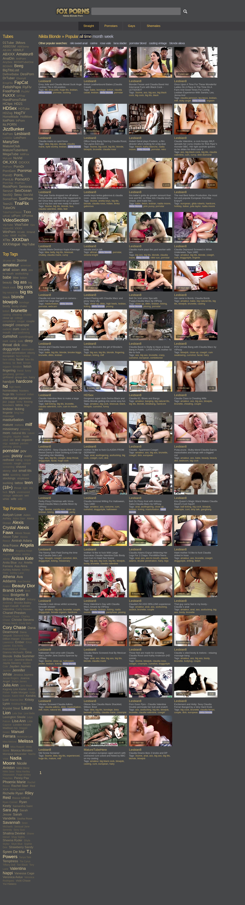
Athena (9, 577)
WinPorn (9, 232)
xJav (5, 235)
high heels (15, 386)
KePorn (8, 134)
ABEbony (23, 46)
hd (5, 386)
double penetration (14, 352)
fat (13, 362)
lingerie (8, 412)
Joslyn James (19, 681)
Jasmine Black (23, 659)
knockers (8, 405)
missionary (11, 429)
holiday (177, 206)
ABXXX (9, 54)
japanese (25, 398)
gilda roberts (198, 203)
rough (17, 463)
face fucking (23, 356)
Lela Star (17, 713)
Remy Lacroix (17, 789)
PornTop (8, 182)
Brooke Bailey (22, 602)
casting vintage (158, 43)
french (138, 146)
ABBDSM (9, 46)
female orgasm (58, 612)
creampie (22, 325)
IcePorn (8, 120)
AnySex (7, 62)
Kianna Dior (16, 699)
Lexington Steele (14, 717)
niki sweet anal (78, 43)
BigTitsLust (11, 70)
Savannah (11, 822)
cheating (17, 314)
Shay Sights (18, 837)
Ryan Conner (10, 802)
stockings (9, 478)
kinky (19, 401)
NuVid (17, 158)
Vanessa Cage (24, 873)
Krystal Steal (11, 708)
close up (8, 317)
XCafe (21, 232)
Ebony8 (21, 78)
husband (21, 394)
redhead (8, 460)
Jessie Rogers (11, 678)
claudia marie (54, 255)
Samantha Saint (22, 806)
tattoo (19, 483)
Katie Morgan (19, 692)
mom (6, 433)
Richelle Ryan (13, 793)
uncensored (23, 492)
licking (19, 409)
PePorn (7, 166)
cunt (5, 341)
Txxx (27, 212)
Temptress (10, 861)
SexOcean (23, 191)
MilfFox (24, 154)
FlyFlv (27, 87)
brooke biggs (74, 352)
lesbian (8, 409)
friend (20, 370)
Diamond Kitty (21, 635)
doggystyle (11, 349)
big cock (24, 287)
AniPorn (21, 58)
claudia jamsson (189, 98)
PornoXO (22, 179)
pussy (17, 455)
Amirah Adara (22, 540)
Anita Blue (10, 562)
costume (109, 506)
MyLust (7, 158)
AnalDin (8, 58)
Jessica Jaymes (23, 674)
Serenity (7, 829)
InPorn (20, 120)
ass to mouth (152, 558)
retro (163, 149)
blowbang (150, 403)
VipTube (8, 224)
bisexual (68, 252)
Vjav (32, 224)
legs (26, 405)
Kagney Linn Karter (15, 689)
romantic (7, 463)
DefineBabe (11, 74)
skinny (7, 470)
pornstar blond (137, 43)
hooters (24, 390)
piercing (7, 446)
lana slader (119, 43)
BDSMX (8, 66)
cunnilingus (26, 336)
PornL (18, 175)
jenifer (42, 663)
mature (8, 425)
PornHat (24, 171)
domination (28, 349)
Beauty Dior (23, 585)
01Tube (8, 43)
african (93, 252)
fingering (9, 370)
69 (46, 89)
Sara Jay (10, 810)
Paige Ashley (23, 774)
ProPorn (20, 182)
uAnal (6, 215)
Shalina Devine (14, 833)
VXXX (18, 228)
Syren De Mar (14, 852)
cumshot (10, 336)
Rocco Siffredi (21, 797)
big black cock (192, 152)
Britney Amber (14, 599)
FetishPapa (12, 87)
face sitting (9, 359)
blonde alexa (176, 43)
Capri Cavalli (11, 605)
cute (20, 341)
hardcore (24, 381)
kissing (28, 401)
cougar (21, 321)
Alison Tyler (11, 536)
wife (13, 499)
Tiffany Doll (9, 864)
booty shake (19, 306)
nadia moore (163, 203)
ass (24, 270)
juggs (11, 401)
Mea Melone (10, 741)
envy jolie (53, 89)
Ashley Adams (11, 569)
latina (19, 405)
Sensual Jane (22, 826)
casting (7, 314)
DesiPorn (27, 74)
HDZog (7, 113)
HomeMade (11, 116)
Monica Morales (21, 750)
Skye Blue (17, 843)
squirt (25, 474)
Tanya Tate (25, 857)
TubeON (9, 208)
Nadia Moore (12, 761)
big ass (20, 282)
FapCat (21, 82)
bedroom (183, 460)
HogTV (19, 113)
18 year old (9, 260)
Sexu (18, 195)
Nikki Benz (23, 767)
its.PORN (10, 124)
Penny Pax (21, 778)
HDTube (24, 108)
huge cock (63, 460)
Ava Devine (23, 581)
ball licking (50, 403)
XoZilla (22, 235)
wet (26, 495)
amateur (11, 264)
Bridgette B (19, 595)
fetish (27, 366)
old (11, 439)
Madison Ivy (10, 727)
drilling (190, 560)
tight (25, 488)
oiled (5, 440)
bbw (16, 277)
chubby (27, 314)
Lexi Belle (29, 713)
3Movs (20, 43)
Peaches (7, 778)
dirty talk (195, 509)
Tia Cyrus (25, 861)
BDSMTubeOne (24, 62)
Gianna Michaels (13, 652)
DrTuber (9, 78)
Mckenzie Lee (24, 736)
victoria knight (91, 255)
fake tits (29, 359)
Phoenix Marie (14, 782)
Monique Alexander (15, 753)
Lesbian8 (22, 134)
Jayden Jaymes (20, 666)
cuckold (7, 329)
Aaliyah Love (12, 515)
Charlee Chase (11, 616)
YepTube (28, 244)
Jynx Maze (26, 685)
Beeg (18, 66)
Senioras (25, 186)
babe (7, 277)
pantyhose (111, 612)
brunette (19, 310)
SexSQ (7, 195)
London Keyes (22, 724)
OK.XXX (10, 162)
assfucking (21, 273)
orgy (5, 443)
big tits (26, 291)
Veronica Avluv (13, 877)
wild (20, 499)
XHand (30, 232)
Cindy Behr (25, 623)
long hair (19, 412)
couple (30, 321)
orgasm (27, 440)
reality (28, 456)
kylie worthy (52, 146)
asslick (132, 609)
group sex (21, 377)
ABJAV (7, 50)
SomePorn (10, 199)
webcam (17, 495)
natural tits (19, 433)
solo (6, 474)
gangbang (8, 374)
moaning (25, 429)
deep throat (72, 458)
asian (16, 270)
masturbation (13, 420)
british (6, 311)
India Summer (24, 656)
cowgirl (8, 325)
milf (28, 424)
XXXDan (20, 239)
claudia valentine (47, 209)
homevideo (10, 390)
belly (52, 252)
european (9, 355)
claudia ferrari (207, 709)
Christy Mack (10, 623)
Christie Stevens (23, 619)
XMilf (13, 235)
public (6, 456)
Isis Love (8, 659)
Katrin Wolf (18, 695)
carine (93, 43)
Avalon (6, 586)
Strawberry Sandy (21, 847)
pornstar (11, 450)
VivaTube (21, 224)
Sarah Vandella (12, 816)
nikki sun (155, 257)
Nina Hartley (23, 771)
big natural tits (10, 292)
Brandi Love (13, 590)
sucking (8, 483)
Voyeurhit (8, 228)
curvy (13, 341)
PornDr (19, 166)
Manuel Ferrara (13, 734)
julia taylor (195, 206)
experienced (73, 755)
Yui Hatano (9, 883)
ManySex (11, 142)
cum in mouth (70, 406)
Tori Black (22, 864)
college (19, 318)
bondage (24, 302)
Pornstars (111, 26)
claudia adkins (52, 707)
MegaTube (11, 154)
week (108, 36)
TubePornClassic (12, 212)
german (19, 374)
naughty (7, 436)
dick (17, 345)
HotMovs (26, 116)
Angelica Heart (24, 550)
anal (6, 269)
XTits (6, 240)
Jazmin (7, 670)
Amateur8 (24, 54)
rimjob (27, 460)
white (6, 498)
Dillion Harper (11, 638)
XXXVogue (11, 244)
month (97, 36)
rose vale (105, 43)
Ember (19, 642)
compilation (9, 321)
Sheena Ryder (12, 840)
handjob (9, 381)
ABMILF (18, 50)
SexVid (28, 195)
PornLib (8, 179)
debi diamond (204, 154)
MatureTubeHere (15, 150)
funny (28, 370)
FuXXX (9, 95)
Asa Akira (20, 566)
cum (16, 329)
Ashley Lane (17, 573)
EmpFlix (8, 82)
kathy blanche (150, 146)
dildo (25, 345)
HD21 (18, 104)
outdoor (14, 443)
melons (19, 424)
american (26, 265)
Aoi (20, 562)
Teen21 (8, 204)
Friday (23, 648)
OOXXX (24, 162)
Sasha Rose (24, 818)
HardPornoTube (14, 100)
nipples (17, 436)
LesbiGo (7, 137)
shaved (21, 466)
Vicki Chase (23, 880)
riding (18, 459)
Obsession (9, 774)
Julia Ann (10, 685)
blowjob (10, 301)
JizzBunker (13, 129)
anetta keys (104, 200)
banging (149, 401)
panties (24, 443)
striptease (23, 478)
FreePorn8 (11, 91)
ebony (31, 352)
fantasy (7, 362)
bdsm (23, 277)
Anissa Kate (23, 558)
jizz (5, 401)
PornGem (9, 171)
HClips (7, 104)
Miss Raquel (17, 746)
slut (14, 470)
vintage (7, 495)
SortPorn (26, 199)
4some (93, 146)
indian (30, 394)
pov (23, 451)
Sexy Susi (19, 829)
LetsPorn (20, 137)
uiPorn (16, 215)
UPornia (27, 215)
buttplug (188, 661)
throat (17, 487)
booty (6, 306)
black (6, 297)
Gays (131, 26)
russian (27, 463)
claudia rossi (109, 149)
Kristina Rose (18, 703)
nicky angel (185, 100)
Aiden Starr (19, 518)
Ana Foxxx (10, 545)
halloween (111, 509)
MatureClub (11, 146)
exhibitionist (156, 357)
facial (20, 359)
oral (17, 440)
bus (71, 206)
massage (8, 416)
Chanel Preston (14, 613)
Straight (88, 26)
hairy (32, 377)
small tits (25, 470)
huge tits (8, 394)
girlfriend (8, 377)
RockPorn (10, 186)
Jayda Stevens (12, 662)
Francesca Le (10, 648)
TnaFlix (21, 203)
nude (26, 436)
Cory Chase (14, 627)
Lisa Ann (19, 721)
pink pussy (148, 206)
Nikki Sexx (8, 771)
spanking (15, 474)
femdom (17, 366)
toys (12, 492)
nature (31, 433)
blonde (18, 297)
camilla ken (59, 509)
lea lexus (203, 98)
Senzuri (8, 191)
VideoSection (16, 220)
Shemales (154, 26)
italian (186, 206)
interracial (10, 398)
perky (72, 512)
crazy (161, 355)
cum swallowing (21, 332)
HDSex (10, 108)
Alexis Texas (22, 533)
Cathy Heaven (24, 609)
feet (19, 362)
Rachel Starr (19, 786)
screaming (8, 466)
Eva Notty (17, 645)
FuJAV (25, 91)
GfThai (21, 95)
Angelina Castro (12, 554)
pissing (17, 446)
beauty (7, 282)
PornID (7, 175)
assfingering (102, 455)
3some (22, 260)
